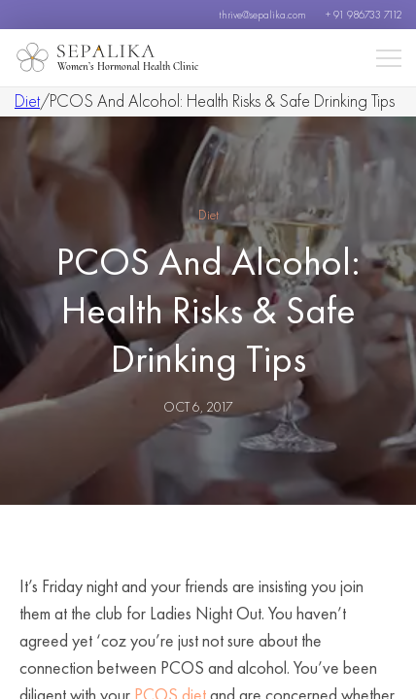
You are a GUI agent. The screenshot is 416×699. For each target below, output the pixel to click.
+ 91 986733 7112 (363, 14)
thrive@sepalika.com (262, 14)
